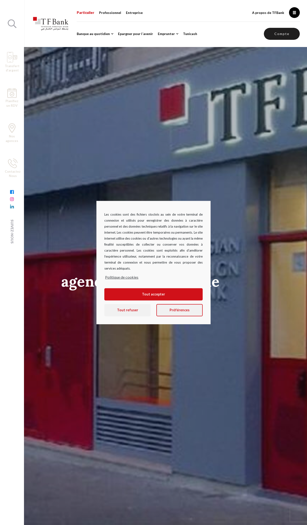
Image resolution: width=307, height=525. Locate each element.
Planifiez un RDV (12, 97)
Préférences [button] (179, 310)
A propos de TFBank (268, 13)
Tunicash (190, 34)
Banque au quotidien (93, 34)
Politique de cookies (121, 277)
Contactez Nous (13, 168)
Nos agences (12, 132)
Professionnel (110, 13)
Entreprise (134, 13)
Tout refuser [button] (127, 310)
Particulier (85, 13)
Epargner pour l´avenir (135, 34)
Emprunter (166, 34)
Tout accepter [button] (153, 294)
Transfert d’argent (12, 62)
